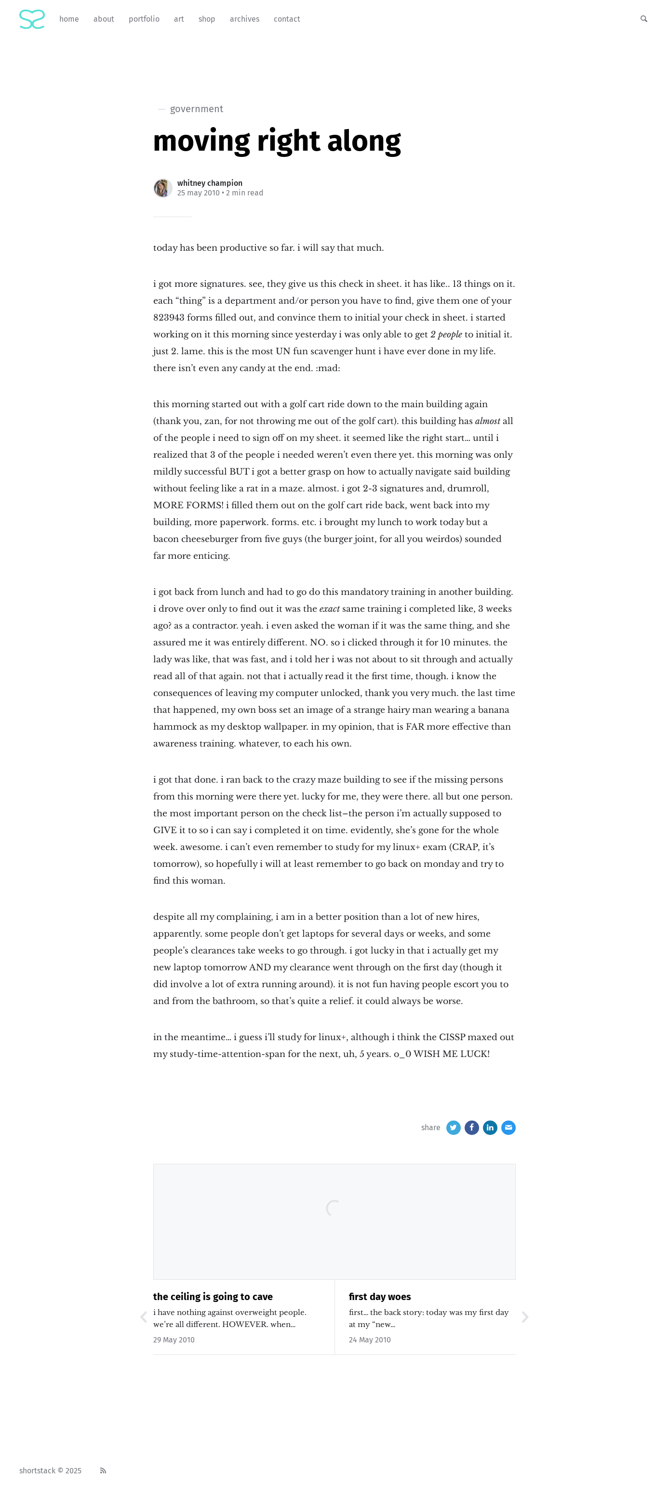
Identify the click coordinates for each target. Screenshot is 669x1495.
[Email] (508, 1128)
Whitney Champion (209, 183)
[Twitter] (453, 1128)
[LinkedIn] (490, 1128)
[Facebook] (472, 1128)
